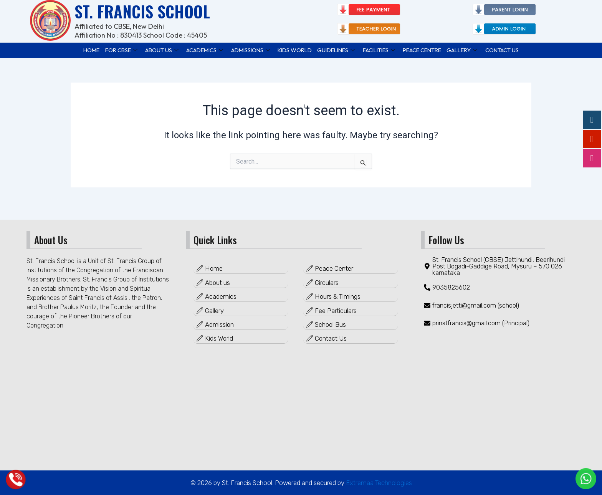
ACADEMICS (199, 49)
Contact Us (510, 49)
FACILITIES (382, 49)
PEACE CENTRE (427, 49)
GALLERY (469, 49)
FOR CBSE (114, 49)
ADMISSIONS (247, 49)
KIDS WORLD (293, 49)
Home (83, 49)
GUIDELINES (337, 49)
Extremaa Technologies (378, 483)
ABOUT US (156, 49)
